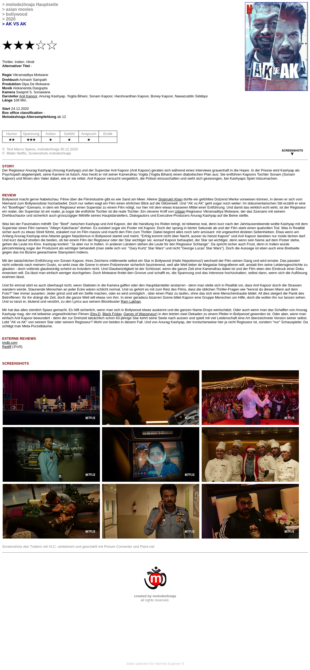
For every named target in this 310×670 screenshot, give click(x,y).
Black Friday (112, 314)
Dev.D (95, 314)
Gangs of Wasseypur (139, 314)
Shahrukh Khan (170, 199)
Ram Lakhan (131, 301)
